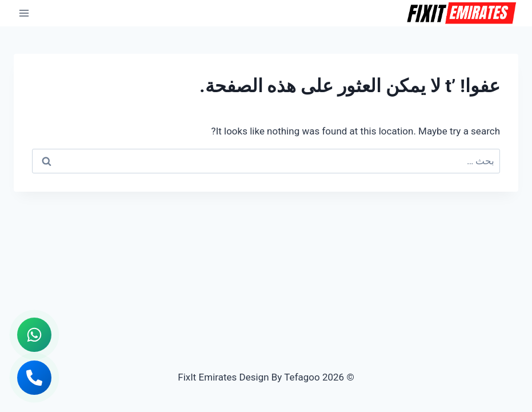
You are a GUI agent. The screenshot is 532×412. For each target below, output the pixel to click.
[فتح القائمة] (24, 13)
